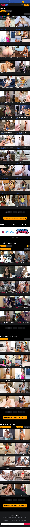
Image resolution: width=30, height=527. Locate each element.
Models (15, 5)
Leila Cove (22, 440)
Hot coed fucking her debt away (7, 147)
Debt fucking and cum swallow (22, 28)
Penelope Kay (18, 29)
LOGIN (22, 4)
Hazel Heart (3, 74)
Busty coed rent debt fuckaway (22, 72)
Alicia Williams (19, 88)
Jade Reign (3, 193)
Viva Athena (18, 193)
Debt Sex (2, 321)
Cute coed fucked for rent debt (22, 117)
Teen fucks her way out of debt (22, 87)
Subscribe (27, 523)
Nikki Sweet (3, 208)
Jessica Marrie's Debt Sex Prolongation (7, 43)
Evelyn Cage (18, 263)
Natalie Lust (3, 278)
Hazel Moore (18, 74)
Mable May (18, 118)
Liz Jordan (18, 148)
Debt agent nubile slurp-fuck (7, 177)
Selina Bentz (18, 103)
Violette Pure (18, 278)
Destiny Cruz (3, 133)
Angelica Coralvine (22, 481)
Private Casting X (4, 277)
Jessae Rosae (19, 178)
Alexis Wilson (3, 308)
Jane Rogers (18, 44)
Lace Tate (18, 59)
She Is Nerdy (3, 292)
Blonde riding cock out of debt (7, 57)
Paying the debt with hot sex (7, 87)
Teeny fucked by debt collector (7, 117)
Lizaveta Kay (18, 308)
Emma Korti (7, 467)
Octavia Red (3, 29)
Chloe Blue (18, 323)
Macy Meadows (4, 178)
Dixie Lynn (3, 118)
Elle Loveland (3, 103)
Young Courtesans (19, 277)
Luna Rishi (7, 481)
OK (22, 2)
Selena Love (18, 208)
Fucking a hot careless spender (7, 102)
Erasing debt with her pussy (22, 102)
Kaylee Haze (3, 263)
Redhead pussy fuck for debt (22, 43)
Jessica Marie (4, 44)
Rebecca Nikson (22, 454)
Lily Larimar (18, 163)
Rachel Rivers (19, 133)
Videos (10, 5)
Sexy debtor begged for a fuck (7, 192)
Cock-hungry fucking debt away (7, 132)
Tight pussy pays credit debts (22, 162)
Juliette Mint (3, 59)
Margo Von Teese (19, 293)
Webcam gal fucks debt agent (7, 72)
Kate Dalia (7, 454)
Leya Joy (22, 467)
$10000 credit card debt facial (22, 206)
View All (27, 14)
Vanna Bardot (4, 163)
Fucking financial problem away (22, 57)
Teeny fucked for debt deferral (22, 147)
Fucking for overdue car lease (22, 192)
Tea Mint (7, 440)
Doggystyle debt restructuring (22, 177)
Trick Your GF (18, 262)
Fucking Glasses (18, 321)
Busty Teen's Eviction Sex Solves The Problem (7, 28)
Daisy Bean (7, 495)
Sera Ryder (3, 148)
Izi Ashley (3, 293)
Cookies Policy (18, 2)
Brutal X (2, 262)
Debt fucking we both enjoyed (7, 162)
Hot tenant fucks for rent (21, 132)
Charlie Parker (4, 88)
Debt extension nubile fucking (7, 206)
